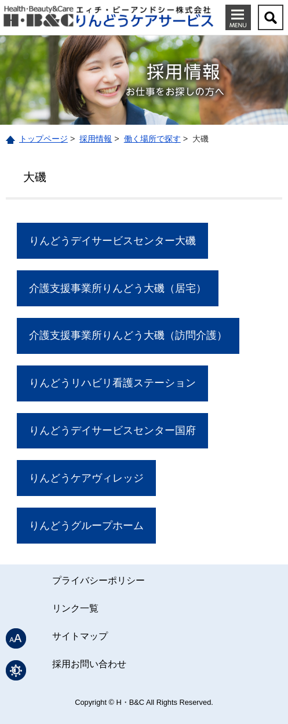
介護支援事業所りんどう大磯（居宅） (117, 288)
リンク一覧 (75, 608)
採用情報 (95, 138)
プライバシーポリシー (98, 580)
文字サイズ (16, 638)
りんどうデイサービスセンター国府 (112, 430)
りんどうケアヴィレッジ (86, 478)
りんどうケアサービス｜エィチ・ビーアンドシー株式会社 (108, 15)
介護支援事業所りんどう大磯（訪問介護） (128, 335)
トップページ (43, 138)
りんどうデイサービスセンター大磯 (112, 241)
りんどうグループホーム (86, 525)
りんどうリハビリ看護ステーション (112, 383)
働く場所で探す (152, 138)
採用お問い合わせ (89, 664)
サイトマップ (80, 636)
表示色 (16, 670)
